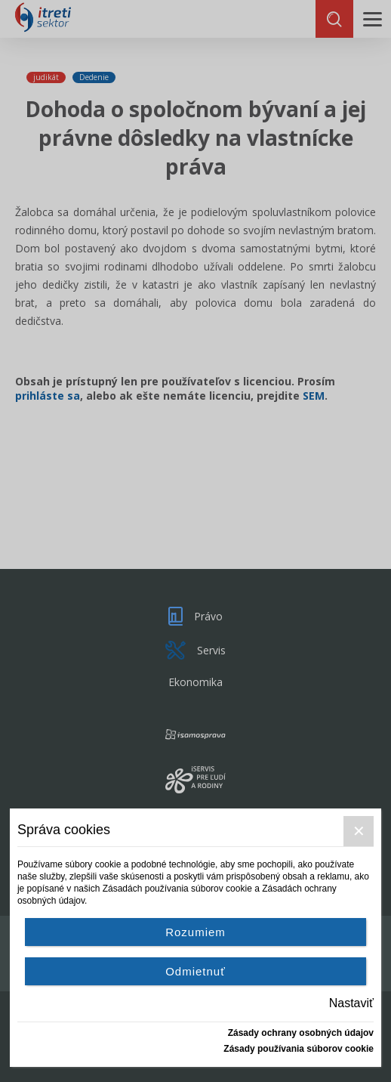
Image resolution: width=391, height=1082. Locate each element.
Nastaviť (351, 1003)
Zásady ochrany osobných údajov (301, 1033)
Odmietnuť (195, 971)
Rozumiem (195, 932)
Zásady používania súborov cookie (298, 1048)
